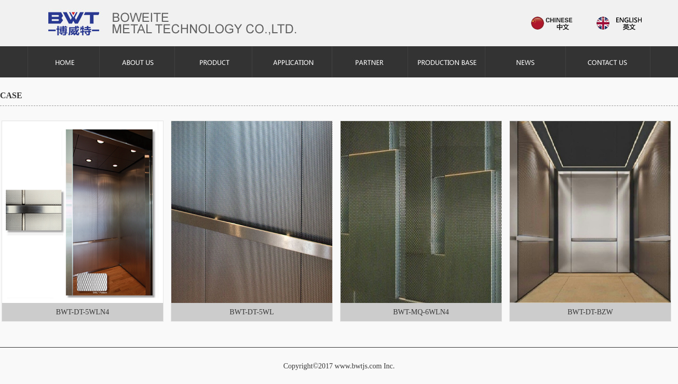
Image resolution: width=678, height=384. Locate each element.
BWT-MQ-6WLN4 (421, 312)
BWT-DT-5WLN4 (82, 312)
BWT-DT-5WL (251, 312)
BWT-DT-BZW (590, 312)
